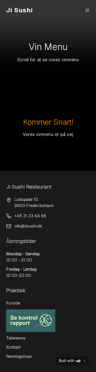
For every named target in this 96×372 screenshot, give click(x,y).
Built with (69, 361)
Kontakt (13, 347)
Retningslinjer (19, 356)
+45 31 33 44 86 (30, 216)
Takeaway (16, 338)
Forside (13, 303)
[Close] (84, 361)
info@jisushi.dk (28, 226)
